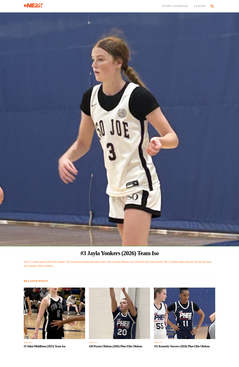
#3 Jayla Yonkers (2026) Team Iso (119, 253)
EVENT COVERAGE (175, 6)
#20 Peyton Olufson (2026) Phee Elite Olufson (115, 346)
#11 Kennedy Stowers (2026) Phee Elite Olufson (182, 346)
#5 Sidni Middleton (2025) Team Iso (44, 346)
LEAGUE (200, 6)
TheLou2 (28, 342)
